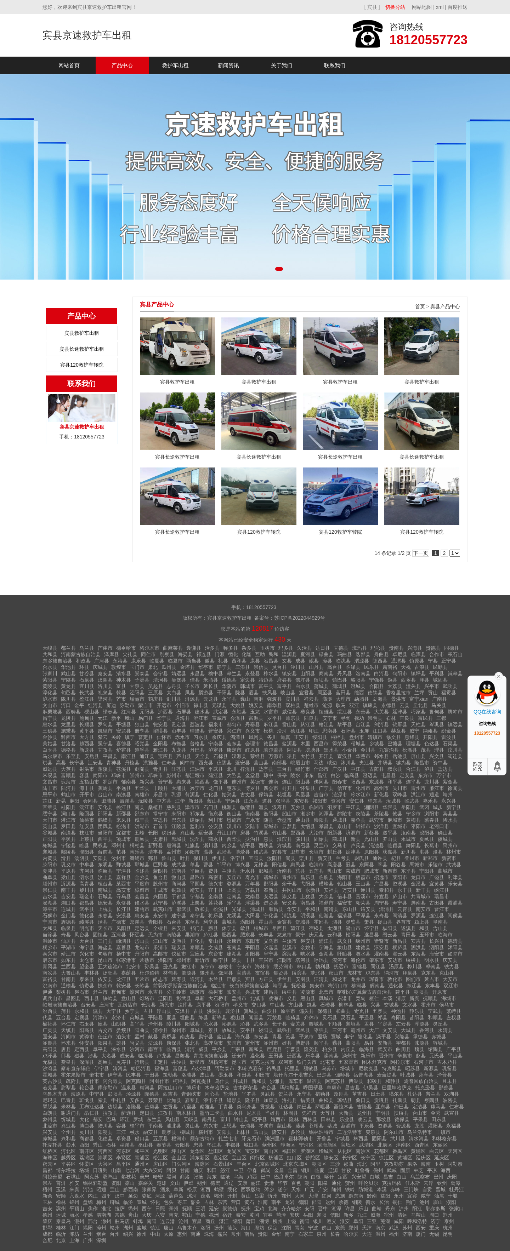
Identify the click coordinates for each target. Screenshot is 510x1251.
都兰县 (68, 648)
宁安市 (244, 966)
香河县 (426, 1030)
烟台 (101, 1234)
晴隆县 (197, 731)
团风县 (105, 826)
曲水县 (235, 1113)
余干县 (289, 883)
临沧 (225, 1177)
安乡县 (297, 807)
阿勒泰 (455, 1164)
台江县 (363, 724)
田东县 (438, 1119)
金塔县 (187, 667)
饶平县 (220, 782)
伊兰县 (284, 979)
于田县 (151, 1075)
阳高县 (86, 1030)
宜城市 (399, 826)
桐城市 (261, 928)
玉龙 (255, 712)
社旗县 (192, 845)
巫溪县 (127, 1145)
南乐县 (137, 852)
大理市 (343, 699)
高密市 (215, 877)
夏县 (171, 1017)
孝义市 (240, 1005)
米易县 (49, 775)
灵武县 (267, 1094)
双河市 (285, 1062)
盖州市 (239, 998)
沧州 (183, 1221)
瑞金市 (86, 896)
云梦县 (289, 826)
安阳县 (100, 858)
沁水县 (210, 1024)
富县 (121, 686)
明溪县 (307, 915)
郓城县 (142, 864)
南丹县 (209, 1119)
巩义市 (68, 864)
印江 (314, 731)
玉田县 (275, 1055)
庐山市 (399, 896)
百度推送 (458, 7)
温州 (380, 1234)
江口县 (380, 731)
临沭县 (142, 871)
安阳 (309, 1208)
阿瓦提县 (201, 1081)
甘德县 (341, 648)
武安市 (385, 1049)
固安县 (49, 1036)
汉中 (120, 1196)
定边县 (247, 680)
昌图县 (73, 998)
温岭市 (49, 941)
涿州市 (271, 1043)
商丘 (210, 1221)
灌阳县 (435, 1126)
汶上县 (105, 877)
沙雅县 (277, 1081)
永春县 (105, 915)
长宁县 (76, 762)
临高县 (351, 775)
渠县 (292, 756)
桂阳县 (68, 807)
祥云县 (311, 699)
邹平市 (224, 864)
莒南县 (178, 871)
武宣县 (451, 1113)
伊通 (47, 992)
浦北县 (173, 1126)
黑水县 (331, 750)
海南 (426, 1164)
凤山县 (172, 1119)
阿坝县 (294, 750)
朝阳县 (421, 992)
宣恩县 (160, 820)
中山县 (277, 1005)
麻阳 (74, 801)
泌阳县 (426, 833)
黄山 (246, 1196)
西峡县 (266, 845)
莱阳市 (399, 877)
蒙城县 (229, 922)
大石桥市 (218, 998)
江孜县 (165, 1113)
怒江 (225, 1170)
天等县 (327, 1113)
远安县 (205, 833)
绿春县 (110, 712)
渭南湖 (103, 1215)
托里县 (292, 1068)
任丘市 (105, 1036)
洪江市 (418, 794)
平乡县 (219, 1049)
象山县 (344, 947)
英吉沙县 (52, 1081)
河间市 (68, 1036)
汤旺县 (110, 973)
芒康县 (151, 1106)
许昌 (350, 1208)
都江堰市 (195, 775)
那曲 (348, 1164)
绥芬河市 (283, 966)
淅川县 (210, 845)
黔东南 (355, 1196)
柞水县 (271, 673)
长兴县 (436, 941)
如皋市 (455, 954)
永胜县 (239, 712)
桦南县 (433, 966)
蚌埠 (138, 1221)
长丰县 (266, 934)
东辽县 (414, 985)
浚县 (438, 852)
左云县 (403, 1024)
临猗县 (292, 1017)
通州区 (142, 1164)
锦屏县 (399, 724)
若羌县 (49, 1087)
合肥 (47, 1240)
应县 (103, 1024)
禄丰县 (200, 705)
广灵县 (49, 1030)
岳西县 (279, 928)
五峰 (139, 833)
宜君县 (306, 692)
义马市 (339, 845)
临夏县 (156, 661)
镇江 (155, 1227)
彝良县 (307, 712)
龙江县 (123, 979)
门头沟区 (181, 1164)
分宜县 (381, 896)
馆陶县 (435, 1049)
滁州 (106, 1221)
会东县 (234, 743)
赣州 (115, 1227)
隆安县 (279, 1132)
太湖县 (334, 928)
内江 (93, 1196)
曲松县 (326, 1100)
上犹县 (307, 896)
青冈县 (49, 966)
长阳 (153, 833)
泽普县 (444, 1075)
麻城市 (394, 820)
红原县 (252, 750)
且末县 (449, 1081)
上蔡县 (86, 839)
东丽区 (440, 1145)
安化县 (105, 807)
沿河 (282, 731)
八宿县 (188, 1106)
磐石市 (81, 992)
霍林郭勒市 (300, 1138)
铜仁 (397, 1202)
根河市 (178, 1138)
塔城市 (347, 1068)
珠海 (209, 1234)
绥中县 (289, 992)
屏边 (111, 705)
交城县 (391, 1005)
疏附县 (73, 1081)
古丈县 (247, 794)
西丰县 (91, 998)
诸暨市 (381, 941)
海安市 (436, 954)
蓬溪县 (105, 769)
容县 (84, 775)
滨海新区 (327, 1145)
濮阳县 (86, 852)
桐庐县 (399, 947)
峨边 (332, 762)
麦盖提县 (387, 1075)
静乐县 (416, 1011)
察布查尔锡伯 (76, 1068)
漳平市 (49, 909)
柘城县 (49, 845)
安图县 (302, 979)
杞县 (396, 858)
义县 (292, 998)
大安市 (450, 979)
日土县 (377, 1094)
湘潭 (336, 1208)
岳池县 (399, 756)
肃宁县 (205, 1036)
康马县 (438, 1106)
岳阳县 (408, 807)
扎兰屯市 (228, 1138)
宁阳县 (426, 871)
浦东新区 (200, 1157)
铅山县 (344, 883)
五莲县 (316, 871)
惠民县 (297, 864)
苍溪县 (123, 769)
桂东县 (375, 801)
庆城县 (100, 667)
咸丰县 (142, 820)
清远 (402, 1215)
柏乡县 (329, 1049)
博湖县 (355, 1081)
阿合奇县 (113, 1081)
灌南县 (381, 954)
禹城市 (416, 864)
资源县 (385, 1126)
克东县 (428, 973)
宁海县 (326, 947)
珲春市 (376, 979)
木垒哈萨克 (217, 1087)
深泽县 (86, 1062)
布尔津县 (201, 1068)
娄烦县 (123, 1030)
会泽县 (237, 718)
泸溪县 (178, 903)
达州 (330, 1202)
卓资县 (123, 1138)
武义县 (344, 941)
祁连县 (203, 654)
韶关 (195, 1202)
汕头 (232, 1227)
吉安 (47, 1208)
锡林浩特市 (321, 1132)
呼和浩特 (417, 1221)
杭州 (448, 1227)
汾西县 (49, 1011)
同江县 (377, 966)
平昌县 (110, 756)
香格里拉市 (398, 692)
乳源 (176, 794)
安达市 (394, 960)
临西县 (173, 1049)
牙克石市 (251, 1138)
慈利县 (173, 807)
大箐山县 (71, 973)
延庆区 (423, 1157)
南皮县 (187, 1036)
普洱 (61, 1183)
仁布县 (456, 1106)
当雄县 (272, 1113)
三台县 (284, 769)
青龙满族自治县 (210, 1055)
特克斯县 (392, 1068)
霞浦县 (455, 903)
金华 (276, 1234)
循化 (233, 654)
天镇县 (68, 1030)
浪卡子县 (213, 1100)
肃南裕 (389, 667)
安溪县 (123, 915)
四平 (106, 1196)
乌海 (239, 1177)
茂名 (205, 1196)
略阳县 (358, 680)
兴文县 (436, 756)
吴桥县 (169, 1036)
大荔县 (394, 686)
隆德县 (151, 1094)
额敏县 (310, 1068)
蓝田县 (343, 692)
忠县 (198, 1145)
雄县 (287, 1043)
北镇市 (257, 998)
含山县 (440, 928)
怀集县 (307, 788)
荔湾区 (86, 1157)
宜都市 (123, 833)
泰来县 (86, 979)
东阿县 (366, 864)
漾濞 (327, 699)
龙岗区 (234, 1151)
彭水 (71, 1145)
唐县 (66, 1049)
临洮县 (343, 661)
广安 (323, 1189)
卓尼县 (399, 654)
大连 (367, 1234)
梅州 (101, 1202)
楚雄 (161, 1183)
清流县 (289, 915)
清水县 (123, 673)
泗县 (337, 922)
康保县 (173, 1043)
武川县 (397, 1138)
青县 (277, 1036)
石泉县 (86, 680)
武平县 (86, 909)
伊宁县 (101, 1068)
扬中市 (123, 954)
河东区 (123, 1151)
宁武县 (435, 1011)
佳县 (195, 680)
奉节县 (164, 1145)
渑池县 (376, 845)
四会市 (271, 788)
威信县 (289, 712)
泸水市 (49, 699)
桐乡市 (49, 947)
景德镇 (229, 1208)
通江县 (147, 756)
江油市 (197, 769)
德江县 (297, 731)
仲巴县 (401, 1106)
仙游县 (326, 915)
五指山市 (89, 782)
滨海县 (289, 954)
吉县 (148, 1011)
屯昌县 (388, 775)
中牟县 (86, 864)
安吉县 (418, 941)
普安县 (215, 731)
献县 (153, 1036)
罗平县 (274, 718)
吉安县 (68, 896)
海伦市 (358, 960)
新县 (356, 839)
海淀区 (202, 1164)
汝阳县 (274, 858)
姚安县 (256, 705)
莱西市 (123, 883)
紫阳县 (49, 680)
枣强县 (321, 1030)
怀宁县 (371, 928)
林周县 (290, 1113)
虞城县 (445, 839)
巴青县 (68, 1100)
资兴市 (338, 801)
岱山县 (142, 941)
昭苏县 (412, 1068)
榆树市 (215, 992)
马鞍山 (418, 1215)
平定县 (385, 1024)
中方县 (164, 801)
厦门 (421, 1234)
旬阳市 (399, 673)
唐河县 (173, 845)
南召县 (302, 845)
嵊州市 (363, 941)
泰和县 (386, 890)
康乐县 (138, 661)
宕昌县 (271, 661)
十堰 (453, 1196)
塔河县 (302, 960)
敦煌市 (118, 667)
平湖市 (68, 947)
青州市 (289, 877)
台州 (115, 1234)
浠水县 (450, 820)
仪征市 (178, 954)
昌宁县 (49, 718)
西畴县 (73, 712)
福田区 (289, 1151)
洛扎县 (289, 1100)
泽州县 (155, 1024)
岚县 (312, 1005)
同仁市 (148, 654)
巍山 (245, 699)
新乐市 (368, 1055)
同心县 (212, 1094)
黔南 (372, 1196)
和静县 (392, 1081)
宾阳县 (224, 1132)
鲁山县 (169, 858)
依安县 (105, 979)
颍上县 (421, 922)
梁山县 (68, 877)
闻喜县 (256, 1017)
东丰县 (432, 985)
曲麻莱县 (173, 648)
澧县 (263, 807)
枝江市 (86, 833)
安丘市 (234, 877)
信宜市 (344, 788)
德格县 (68, 750)
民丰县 (133, 1075)
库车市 (295, 1081)
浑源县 (421, 1024)
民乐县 (371, 667)
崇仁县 (49, 890)
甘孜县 (105, 750)
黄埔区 (418, 1151)
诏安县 (368, 909)
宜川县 (86, 686)
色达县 (431, 743)
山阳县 (307, 673)
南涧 (259, 699)
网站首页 (69, 65)
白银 (316, 1177)
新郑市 (430, 858)
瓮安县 (160, 724)
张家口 (456, 1208)
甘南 (185, 1170)
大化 (84, 1119)
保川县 (200, 858)
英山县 (49, 826)
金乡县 (142, 877)
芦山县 (183, 756)
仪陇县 (224, 762)
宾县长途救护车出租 (82, 349)
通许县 (380, 858)
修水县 (142, 903)
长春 (335, 1234)
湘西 (205, 1189)
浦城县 (257, 909)
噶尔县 (396, 1094)
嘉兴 (222, 1234)
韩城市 (247, 686)
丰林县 (91, 973)
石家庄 (305, 1234)
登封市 (411, 858)
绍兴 (128, 1234)
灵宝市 (321, 845)
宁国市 (49, 922)
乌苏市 (329, 1068)
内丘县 (348, 1049)
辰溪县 (127, 801)
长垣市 (316, 852)
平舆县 (68, 839)
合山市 (419, 1113)
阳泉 (323, 1183)
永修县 (123, 903)
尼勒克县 (368, 1068)
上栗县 (197, 903)
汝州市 (118, 858)
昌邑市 (197, 877)
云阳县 (182, 1145)
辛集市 (404, 1055)
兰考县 (343, 858)
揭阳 (88, 1227)
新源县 (431, 1068)
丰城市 (160, 890)
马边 (319, 762)
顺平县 (321, 1043)
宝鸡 (259, 1208)
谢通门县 (71, 1113)
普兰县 (433, 1094)
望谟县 (160, 731)
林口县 (304, 966)
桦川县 (414, 966)
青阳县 (155, 922)
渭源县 (361, 661)
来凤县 (123, 820)
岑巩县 (436, 724)
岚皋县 (455, 673)
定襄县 (81, 1017)
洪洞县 (214, 1011)
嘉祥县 (123, 877)
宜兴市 (266, 960)
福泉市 (215, 724)
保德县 (324, 1011)
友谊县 (262, 973)
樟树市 (142, 890)
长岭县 (142, 985)
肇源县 (188, 973)
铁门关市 (307, 1062)
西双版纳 (251, 1189)
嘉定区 (220, 1157)
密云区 (49, 1164)
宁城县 (342, 1138)
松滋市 (123, 826)
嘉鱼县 (358, 820)
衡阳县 (271, 813)
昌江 (322, 775)
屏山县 (418, 756)
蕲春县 (431, 820)
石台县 (173, 922)
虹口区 (294, 1157)
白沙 (336, 775)
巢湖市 (192, 934)
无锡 (434, 1234)
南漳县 (68, 833)
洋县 (424, 680)
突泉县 (373, 1132)
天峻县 (49, 648)
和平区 (142, 1151)
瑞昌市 (441, 896)
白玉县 (49, 750)
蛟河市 (137, 992)
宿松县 (316, 928)
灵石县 (329, 1017)
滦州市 (349, 1055)
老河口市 (439, 826)
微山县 (178, 877)
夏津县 (49, 871)
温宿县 (314, 1081)
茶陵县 (381, 813)
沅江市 (86, 807)
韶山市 (289, 813)
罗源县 (418, 915)
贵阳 (263, 1234)
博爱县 (242, 852)
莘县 (382, 864)
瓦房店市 (127, 1005)
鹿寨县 (169, 1132)
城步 (438, 807)
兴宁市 (197, 788)
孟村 (139, 1036)
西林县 (309, 1119)
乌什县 (222, 1081)
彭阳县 (115, 1094)
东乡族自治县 (57, 661)
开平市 (86, 794)
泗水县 (86, 877)
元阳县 (147, 712)
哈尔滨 (351, 1234)
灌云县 (399, 954)
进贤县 (271, 903)
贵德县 (433, 648)
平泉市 (306, 1036)
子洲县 (142, 680)
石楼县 (327, 1005)
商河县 (178, 883)
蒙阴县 (160, 871)
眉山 (438, 1202)
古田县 (436, 903)
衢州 (133, 1208)
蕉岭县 (105, 788)
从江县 (307, 724)
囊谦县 (193, 648)
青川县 (160, 769)
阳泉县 (105, 1043)
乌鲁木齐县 (54, 1094)
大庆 (147, 1215)
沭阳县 (455, 947)
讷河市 (391, 973)
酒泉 (165, 1189)
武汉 (394, 1227)
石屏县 (183, 712)
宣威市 (219, 718)
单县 (195, 864)
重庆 (434, 1227)
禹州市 (450, 845)
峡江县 (441, 890)
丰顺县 (160, 788)
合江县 (413, 769)
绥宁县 (49, 813)
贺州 (350, 1183)
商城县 (339, 839)
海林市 (262, 966)
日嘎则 (100, 1170)
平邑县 (197, 871)
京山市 (344, 826)
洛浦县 (188, 1075)
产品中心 (122, 65)
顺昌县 (275, 909)
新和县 (256, 1049)
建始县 (197, 820)
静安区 (331, 1157)
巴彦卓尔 (284, 1177)
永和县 (81, 1011)
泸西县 (165, 712)
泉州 (322, 1234)
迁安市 (239, 1055)
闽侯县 (455, 915)
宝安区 (252, 1151)
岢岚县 (361, 1011)
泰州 (449, 1221)
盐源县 (289, 743)
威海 (375, 1215)
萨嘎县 (322, 1106)
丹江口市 (227, 833)
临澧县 (247, 807)
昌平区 (123, 1164)
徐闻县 (455, 788)
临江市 (218, 985)
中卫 (239, 1170)
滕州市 (49, 883)
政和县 (202, 909)
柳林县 (346, 1005)
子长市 (192, 686)
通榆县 (68, 985)
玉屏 (364, 731)
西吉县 (170, 1094)
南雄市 (142, 794)
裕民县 (273, 1068)
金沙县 (49, 737)
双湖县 (451, 1094)
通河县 (197, 979)
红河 (327, 1196)
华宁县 (164, 718)
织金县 (448, 731)
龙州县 (364, 1113)
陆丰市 (49, 788)
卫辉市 (297, 852)
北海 (273, 1208)
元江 (103, 718)
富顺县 (68, 775)
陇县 (240, 692)
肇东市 (376, 960)
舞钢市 (137, 858)
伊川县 (219, 858)
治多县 (212, 648)
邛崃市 (118, 775)
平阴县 (197, 883)
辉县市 (279, 852)
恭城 (332, 1126)
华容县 (389, 807)
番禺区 (399, 1151)
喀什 (329, 1177)
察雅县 (207, 1106)
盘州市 (356, 737)
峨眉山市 (300, 762)
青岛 (300, 1227)
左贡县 (170, 1106)
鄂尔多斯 (436, 1208)
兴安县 (49, 1132)
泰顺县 (197, 947)
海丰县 (86, 788)
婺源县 (234, 883)
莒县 (300, 871)
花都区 (381, 1151)
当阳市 (105, 833)
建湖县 (234, 954)
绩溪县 (86, 922)
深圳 (101, 1240)
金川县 (368, 750)
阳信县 (279, 864)
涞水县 (118, 1049)
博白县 (86, 1126)
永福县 (453, 1126)
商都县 (86, 1138)
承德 (343, 1202)
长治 (384, 1202)
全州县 (68, 1132)
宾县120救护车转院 (81, 365)
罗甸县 (105, 724)
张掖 (198, 1177)
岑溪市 (266, 1126)
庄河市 (106, 1005)
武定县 (220, 712)
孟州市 (173, 852)
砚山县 (91, 712)
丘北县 (420, 705)
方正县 (266, 979)
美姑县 (49, 743)
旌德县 (68, 922)
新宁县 (453, 807)
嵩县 (290, 858)
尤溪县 (234, 915)
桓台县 (105, 883)
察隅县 (431, 1100)
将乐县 (215, 915)
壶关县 (297, 1024)
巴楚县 (324, 1075)
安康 (242, 1183)
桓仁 (374, 998)
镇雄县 (326, 712)
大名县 (108, 1055)
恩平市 (49, 794)
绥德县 (229, 680)
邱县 (66, 1055)
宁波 (313, 1227)
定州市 (252, 1043)
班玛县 (359, 648)
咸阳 (399, 1221)
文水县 (409, 1005)
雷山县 (289, 724)
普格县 (197, 743)
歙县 (245, 928)
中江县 (358, 769)
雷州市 (418, 788)
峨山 (130, 718)
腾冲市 (455, 712)
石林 (391, 718)
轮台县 (86, 1087)
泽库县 (111, 654)
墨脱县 (49, 1106)
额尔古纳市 (202, 1138)
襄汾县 (232, 1011)
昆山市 (105, 960)
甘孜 (346, 1170)
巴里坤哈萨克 (397, 1087)
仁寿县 (169, 762)
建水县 (202, 712)
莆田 (251, 1221)
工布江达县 (91, 1106)
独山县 (142, 724)
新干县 (423, 890)
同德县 (451, 648)
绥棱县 (413, 960)
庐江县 (210, 934)
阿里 (375, 1164)
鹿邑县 (142, 839)
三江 (121, 1132)
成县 (300, 661)
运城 (61, 1215)
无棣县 (261, 864)
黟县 (213, 928)
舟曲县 (381, 654)
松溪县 (220, 909)
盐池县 (230, 1094)
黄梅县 (413, 820)
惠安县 (142, 915)
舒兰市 (100, 992)
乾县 (121, 692)
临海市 (445, 934)
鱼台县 (160, 877)
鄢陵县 (68, 852)
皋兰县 (234, 673)
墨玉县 (225, 1075)
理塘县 (413, 743)
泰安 (241, 1215)
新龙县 (86, 750)
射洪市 (86, 769)
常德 (120, 1215)
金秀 (436, 1113)
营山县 (261, 762)
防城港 (365, 1189)
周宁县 (381, 903)
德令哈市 (126, 648)
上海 (74, 1240)
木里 (305, 743)
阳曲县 (142, 1030)
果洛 (412, 1164)
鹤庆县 (155, 699)
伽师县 (342, 1075)
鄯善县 (445, 1087)
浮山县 (164, 1011)
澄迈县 (370, 775)
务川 (272, 737)
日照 (160, 1208)
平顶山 (76, 1208)
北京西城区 (267, 1164)
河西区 (105, 1151)
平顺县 (334, 1024)
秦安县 (105, 673)
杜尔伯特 (149, 973)
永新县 (312, 890)
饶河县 (225, 973)
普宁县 (165, 782)
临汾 (128, 1202)
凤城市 (326, 998)
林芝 (419, 1170)
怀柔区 (86, 1164)
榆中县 (215, 673)
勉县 (392, 680)
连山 (287, 782)
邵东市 (142, 813)
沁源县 (229, 1024)
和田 (212, 1170)
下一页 (420, 553)
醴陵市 (344, 813)
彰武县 (183, 998)
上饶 (291, 1221)
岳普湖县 (363, 1075)
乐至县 (73, 756)
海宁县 (86, 947)
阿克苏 (91, 1177)
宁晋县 (292, 1049)
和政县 (83, 661)
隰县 (98, 1011)
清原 (401, 998)
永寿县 (381, 915)
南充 (173, 1215)
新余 (47, 1196)
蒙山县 (284, 1126)
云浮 (429, 1183)
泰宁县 (197, 915)
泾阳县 (137, 692)
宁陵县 (68, 845)
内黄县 (49, 858)
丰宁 (349, 1036)
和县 (424, 928)
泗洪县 (418, 947)
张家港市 (126, 960)
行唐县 (142, 1062)
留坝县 (321, 680)
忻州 (273, 1196)
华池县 (68, 667)
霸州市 (358, 1030)
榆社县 (49, 1024)
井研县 (385, 762)
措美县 (307, 1100)
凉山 (130, 1183)
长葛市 (431, 845)
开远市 (164, 705)
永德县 (388, 705)
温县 (208, 852)
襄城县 (49, 852)
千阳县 (224, 692)
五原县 (160, 1138)
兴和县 (68, 1138)
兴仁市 (234, 731)
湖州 (128, 1227)
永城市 (408, 839)
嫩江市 (188, 966)
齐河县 (86, 871)
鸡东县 (373, 973)
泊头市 (123, 1036)
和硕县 (374, 1081)
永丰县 (404, 890)
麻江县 (271, 724)
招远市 (381, 877)
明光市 (86, 928)
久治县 (304, 648)
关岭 (116, 737)
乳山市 (334, 871)
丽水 (74, 1215)
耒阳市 (178, 813)
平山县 (455, 1055)
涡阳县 (247, 922)
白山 (402, 1177)
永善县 (363, 712)
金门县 (68, 915)
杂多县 (249, 648)
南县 (139, 807)
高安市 (123, 890)
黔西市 (68, 737)
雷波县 (448, 737)
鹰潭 (455, 1183)
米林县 (68, 1106)
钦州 (442, 1183)
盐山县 (224, 1036)
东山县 (349, 909)
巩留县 (449, 1068)
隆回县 (86, 813)
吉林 (209, 1202)
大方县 (86, 737)
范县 (121, 852)
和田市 (262, 1075)
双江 (354, 705)
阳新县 (334, 833)
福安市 (344, 903)
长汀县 (123, 909)
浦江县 (326, 941)
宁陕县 (68, 680)
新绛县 (219, 1017)
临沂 (61, 1234)
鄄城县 (123, 864)
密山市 (336, 973)
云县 (404, 705)
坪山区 (178, 1151)
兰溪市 (289, 941)
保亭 (282, 775)
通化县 (395, 985)
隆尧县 (311, 1049)
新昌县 (399, 941)
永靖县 (120, 661)
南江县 (128, 756)
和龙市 (339, 979)
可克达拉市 (262, 1062)
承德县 (420, 1036)
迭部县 (363, 654)
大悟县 (307, 826)
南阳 (152, 1221)
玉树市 (267, 648)
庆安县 (450, 960)
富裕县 (49, 979)
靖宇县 (280, 985)
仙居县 (68, 941)
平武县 (215, 769)
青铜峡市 (191, 1094)
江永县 (251, 801)
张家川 (49, 673)
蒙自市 (145, 705)
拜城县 (240, 1081)
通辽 (229, 1183)
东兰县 (154, 1119)
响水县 (307, 954)
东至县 (192, 922)
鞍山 (187, 1215)
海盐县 (105, 947)
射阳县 (252, 954)
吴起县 (155, 686)
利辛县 (210, 922)
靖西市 (278, 1119)
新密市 (448, 858)
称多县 (230, 648)
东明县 (105, 864)
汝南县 (408, 833)
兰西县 (68, 966)
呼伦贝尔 (368, 1183)
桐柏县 (137, 845)
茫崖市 (105, 648)
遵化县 (257, 1055)
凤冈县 (256, 737)
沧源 (327, 705)
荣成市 (353, 871)
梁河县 (105, 699)
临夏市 (175, 661)
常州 (236, 1234)
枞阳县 (389, 928)
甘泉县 (137, 686)
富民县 (425, 718)
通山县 (302, 820)
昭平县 (259, 1119)
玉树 (439, 1164)
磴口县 (142, 1138)
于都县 (178, 896)
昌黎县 (182, 1055)
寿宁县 (399, 903)
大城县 (408, 1030)
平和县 (312, 909)
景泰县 (142, 673)
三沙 (335, 1164)
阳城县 (192, 1024)
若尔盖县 (273, 750)
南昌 (249, 1234)
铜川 (306, 1170)
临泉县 (68, 928)
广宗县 (237, 1049)
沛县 (237, 960)
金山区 (178, 1157)
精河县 (147, 1087)
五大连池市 (110, 966)
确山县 (445, 833)
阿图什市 (159, 1081)
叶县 (185, 858)
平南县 (155, 1126)
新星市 (197, 1062)
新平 (116, 718)
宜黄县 (436, 883)
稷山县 (237, 1017)
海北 (362, 1164)
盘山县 (128, 998)
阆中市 (187, 762)
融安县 (150, 1132)
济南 (407, 1234)
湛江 (224, 1221)
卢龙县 (164, 1055)
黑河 (171, 1177)
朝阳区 (319, 1164)
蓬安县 (242, 762)
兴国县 (160, 896)
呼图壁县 (313, 1087)
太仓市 (86, 960)
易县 (369, 1043)
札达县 (414, 1094)
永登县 (252, 673)
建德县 (363, 947)
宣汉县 (344, 756)
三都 (441, 718)
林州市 (453, 852)
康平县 (203, 1005)
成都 (47, 1234)
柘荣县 (363, 903)
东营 (222, 1202)
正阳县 (49, 839)
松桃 (268, 731)
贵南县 (396, 648)
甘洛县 (68, 743)
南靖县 (331, 909)
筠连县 (455, 756)
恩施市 (234, 820)
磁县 (79, 1055)
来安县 (178, 928)
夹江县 (366, 762)
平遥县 (366, 1017)
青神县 (113, 762)
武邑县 (302, 1030)
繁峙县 (453, 1011)
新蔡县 (371, 833)
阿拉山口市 (170, 1087)
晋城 (441, 1189)
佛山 (327, 1227)
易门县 (145, 718)
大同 (300, 1196)
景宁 (300, 934)
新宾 (414, 998)
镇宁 (130, 737)
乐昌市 (160, 794)
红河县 (95, 705)
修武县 (261, 852)
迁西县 (294, 1055)
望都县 (403, 1043)
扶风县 (269, 692)
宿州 (389, 1215)
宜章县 (49, 807)
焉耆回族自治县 (421, 1081)
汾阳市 (222, 1005)
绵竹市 (302, 769)
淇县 (424, 852)
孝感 (88, 1215)
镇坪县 (418, 673)
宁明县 (382, 1113)
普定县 (145, 737)
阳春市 (339, 782)
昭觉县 (142, 743)
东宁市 (207, 966)
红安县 (86, 826)
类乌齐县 (246, 1106)
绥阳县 (319, 737)
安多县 (137, 1100)
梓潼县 (247, 769)
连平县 (413, 782)
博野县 (302, 1043)
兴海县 (414, 648)
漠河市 (339, 960)
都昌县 (86, 903)
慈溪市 (289, 947)
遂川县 (368, 890)
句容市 (105, 954)
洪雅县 (150, 762)
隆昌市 (421, 762)
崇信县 (261, 667)
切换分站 (395, 7)
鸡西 (252, 1177)
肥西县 (229, 934)
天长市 (105, 928)
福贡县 (448, 692)
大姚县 (237, 705)
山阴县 (118, 1024)
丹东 (390, 1208)
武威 (392, 1170)
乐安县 (455, 883)
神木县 (123, 680)
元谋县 (219, 705)
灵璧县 (353, 922)
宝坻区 (348, 1145)
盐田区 (215, 1151)
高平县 (137, 1024)
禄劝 (359, 718)
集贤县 (280, 973)
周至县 (324, 692)
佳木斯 (412, 1183)
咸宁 (426, 1196)
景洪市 (398, 699)
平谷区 (68, 1164)
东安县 (301, 801)
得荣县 (339, 743)
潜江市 (68, 820)
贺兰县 (285, 1094)
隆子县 (252, 1100)
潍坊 (74, 1234)
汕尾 (439, 1196)
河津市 (100, 1017)
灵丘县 (440, 1024)
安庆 (295, 1215)
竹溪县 (261, 833)
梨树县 (63, 992)
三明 (200, 1208)
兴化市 (86, 954)
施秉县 (68, 731)
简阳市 (100, 775)
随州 (336, 1189)
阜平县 (100, 1049)
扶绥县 (401, 1113)
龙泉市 (284, 934)
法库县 (185, 1005)
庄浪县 (242, 667)
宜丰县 (215, 890)
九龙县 (178, 750)
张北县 (192, 1043)
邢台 (93, 1221)
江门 (74, 1227)
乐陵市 (435, 864)
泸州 (404, 1208)
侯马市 (446, 1005)
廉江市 (436, 788)
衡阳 (305, 1221)
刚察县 (166, 654)
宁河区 (306, 1145)
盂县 (369, 1024)
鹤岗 (266, 1170)
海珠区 (49, 1157)
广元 (309, 1189)
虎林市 (354, 973)
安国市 (234, 1043)
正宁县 (448, 661)
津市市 (192, 807)
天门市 (49, 820)
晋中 (323, 1208)
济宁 (436, 1221)
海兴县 (242, 1036)
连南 (273, 782)
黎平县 (344, 724)
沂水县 (247, 871)
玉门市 (137, 667)
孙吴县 (151, 966)
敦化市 (394, 979)
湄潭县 (237, 737)
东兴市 (210, 1126)
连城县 (68, 909)
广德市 (118, 922)
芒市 (121, 699)
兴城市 (252, 992)
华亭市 (205, 667)
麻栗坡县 (52, 712)
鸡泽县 (49, 1055)
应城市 (271, 826)
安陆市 (252, 826)
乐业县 (346, 1119)
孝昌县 (326, 826)
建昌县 (271, 992)
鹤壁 (219, 1189)
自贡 (427, 1189)
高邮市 (160, 954)
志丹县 (173, 686)
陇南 (302, 1177)
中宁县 (96, 1094)
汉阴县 (105, 680)
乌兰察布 (420, 1177)
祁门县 (197, 928)
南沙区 (363, 1151)
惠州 (182, 1234)
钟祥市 (363, 826)
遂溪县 (408, 928)
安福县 (331, 890)
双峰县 (399, 794)
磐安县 (307, 941)
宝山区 (239, 1157)
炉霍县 (123, 750)
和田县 (244, 1075)
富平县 (266, 686)
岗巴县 (304, 1106)
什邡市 (321, 769)
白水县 (302, 686)
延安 (214, 1208)
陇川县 (68, 699)
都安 (98, 1119)
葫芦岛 (176, 1196)
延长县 (210, 686)
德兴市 (215, 883)
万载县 (252, 890)
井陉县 (178, 1062)
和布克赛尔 (250, 1068)
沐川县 (348, 762)
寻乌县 (123, 896)
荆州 (448, 1215)
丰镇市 (443, 1132)
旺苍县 (178, 769)
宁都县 (197, 896)
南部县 (279, 762)
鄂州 (286, 1196)
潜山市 (353, 928)
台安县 (88, 1005)
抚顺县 (430, 998)
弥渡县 (274, 699)
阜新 (200, 998)
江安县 (95, 762)
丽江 (256, 1183)
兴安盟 (358, 1177)
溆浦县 (108, 801)
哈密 (158, 1177)
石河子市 (424, 1062)
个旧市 (182, 705)
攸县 (397, 813)
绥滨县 (299, 973)
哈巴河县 (141, 1068)
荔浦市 (348, 1126)
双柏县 (292, 705)
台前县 (105, 852)
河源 (160, 1196)
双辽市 (450, 985)
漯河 (192, 1196)
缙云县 (389, 934)
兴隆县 (402, 1036)
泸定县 (215, 750)
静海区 (287, 1145)
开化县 (197, 941)
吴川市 (399, 788)
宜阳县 (256, 858)
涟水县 (363, 954)
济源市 (353, 833)
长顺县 (86, 724)
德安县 (105, 903)
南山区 (271, 1151)
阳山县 (302, 782)
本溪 (387, 998)
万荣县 (274, 1017)
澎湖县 (49, 903)
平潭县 (363, 915)
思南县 (329, 731)
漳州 (101, 1227)
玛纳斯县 (290, 1087)
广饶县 (436, 877)
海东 (212, 1177)
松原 (192, 1189)
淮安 (345, 1221)
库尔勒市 (108, 1087)
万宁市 (443, 775)
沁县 (245, 1024)
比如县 (173, 1100)
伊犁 (188, 1183)
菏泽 (281, 1215)
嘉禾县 (430, 801)
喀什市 (91, 1081)
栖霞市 (363, 877)
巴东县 (178, 820)
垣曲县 (187, 1017)
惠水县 (49, 724)
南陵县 (173, 934)
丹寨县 (252, 724)
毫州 (173, 1208)
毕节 (283, 1183)
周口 (434, 1215)
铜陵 (357, 1202)
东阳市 (252, 941)
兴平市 (431, 686)
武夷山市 (163, 909)
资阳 (116, 1183)
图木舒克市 (374, 1062)
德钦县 (375, 692)
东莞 (340, 1227)
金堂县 (252, 775)
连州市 (239, 782)
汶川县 (455, 750)
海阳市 (344, 877)
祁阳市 (319, 801)
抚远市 (341, 966)
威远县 (49, 769)
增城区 (326, 1151)
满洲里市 (275, 1138)
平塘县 (123, 724)
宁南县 (215, 743)
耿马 (341, 705)
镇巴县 (339, 680)
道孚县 (142, 750)
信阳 (335, 1215)
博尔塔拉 (66, 1170)
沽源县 (155, 1043)
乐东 (309, 775)
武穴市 (376, 820)
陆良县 (311, 718)
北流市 (49, 1126)
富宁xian (419, 699)
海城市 (448, 998)
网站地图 (422, 7)
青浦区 (142, 1157)
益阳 (385, 1196)
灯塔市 (147, 998)
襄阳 (322, 1215)
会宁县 (160, 673)
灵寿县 (123, 1062)
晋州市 (386, 1055)
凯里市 (105, 731)
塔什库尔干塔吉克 (293, 1075)
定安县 (407, 775)
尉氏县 (361, 858)
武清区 (366, 1145)
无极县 (49, 1062)
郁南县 (128, 782)
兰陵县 (229, 871)
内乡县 (229, 845)
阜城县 (197, 1030)
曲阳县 (353, 1043)
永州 (399, 1196)
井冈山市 (292, 890)
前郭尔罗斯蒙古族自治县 (180, 985)
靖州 (448, 794)
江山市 (160, 941)
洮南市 (49, 985)
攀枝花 (128, 1177)
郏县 (153, 858)
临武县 (411, 801)
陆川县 (105, 1126)
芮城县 (137, 1017)
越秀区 (68, 1157)
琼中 (268, 775)
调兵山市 (52, 998)
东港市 (344, 998)
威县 (203, 1049)
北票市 (326, 992)
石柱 (111, 1145)
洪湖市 (142, 826)
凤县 (190, 692)
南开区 (86, 1151)
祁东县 (197, 813)
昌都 (47, 1170)
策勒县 (170, 1075)
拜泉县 (409, 973)
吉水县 (49, 896)
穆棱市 (225, 966)
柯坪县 (180, 1081)
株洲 (214, 1215)
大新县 (346, 1113)
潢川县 (302, 839)
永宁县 (304, 1094)
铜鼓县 (178, 890)
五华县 (142, 788)
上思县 (229, 1126)
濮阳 (451, 1202)
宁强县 (376, 680)
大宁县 (113, 1011)
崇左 (47, 1183)
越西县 (86, 743)
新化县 (381, 794)
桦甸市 (118, 992)
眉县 (254, 692)
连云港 (167, 1221)
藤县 (300, 1126)
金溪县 (418, 883)
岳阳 (308, 1215)
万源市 (275, 756)
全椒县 (160, 928)
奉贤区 (123, 1157)
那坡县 (383, 1119)
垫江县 (214, 1145)
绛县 (203, 1017)
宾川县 (292, 699)
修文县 (393, 737)
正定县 (160, 1062)
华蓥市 (363, 756)
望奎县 (86, 966)
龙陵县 (68, 718)
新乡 (348, 1215)
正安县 (301, 737)
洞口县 (68, 813)
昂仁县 (91, 1113)
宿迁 (227, 1215)
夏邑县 (426, 839)
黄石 (249, 1202)
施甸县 (86, 718)
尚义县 (137, 1043)
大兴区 (105, 1164)
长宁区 (349, 1157)
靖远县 (178, 673)
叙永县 (394, 769)
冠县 (351, 864)
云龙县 (210, 699)
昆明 (448, 1234)
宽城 (336, 1036)
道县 (267, 801)
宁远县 (232, 801)
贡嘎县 (381, 1100)
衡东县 (215, 813)
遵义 (331, 1221)
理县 (439, 750)
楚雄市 (311, 705)
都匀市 (234, 724)
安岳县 (91, 756)
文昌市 (49, 782)
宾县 (250, 979)
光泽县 (239, 909)
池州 (424, 1202)
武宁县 (160, 903)
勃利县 (322, 966)
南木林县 (186, 1113)
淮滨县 (284, 839)
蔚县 (121, 1043)
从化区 (344, 1151)
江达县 (285, 1106)
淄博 (264, 1221)
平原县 (68, 871)
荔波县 (197, 724)
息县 (268, 839)
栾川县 (306, 858)
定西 (343, 1177)
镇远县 (455, 724)
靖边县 (266, 680)
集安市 (317, 985)
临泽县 (353, 667)
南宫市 (155, 1049)
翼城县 (251, 1011)
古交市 (105, 1030)
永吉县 (155, 992)
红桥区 (49, 1151)
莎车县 (426, 1075)
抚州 (246, 1208)
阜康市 (334, 1087)
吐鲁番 (362, 1170)
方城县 (284, 845)
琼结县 (344, 1100)
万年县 (252, 883)
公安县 (215, 826)
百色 (296, 1183)
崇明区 (105, 1157)
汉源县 (239, 756)
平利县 (436, 673)
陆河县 (68, 788)
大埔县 (178, 788)
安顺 (61, 1196)
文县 (287, 661)
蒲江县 (215, 775)
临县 (362, 1005)
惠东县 (234, 788)
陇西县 (380, 661)
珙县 (47, 762)
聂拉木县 (343, 1106)
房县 (245, 833)
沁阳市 (192, 852)
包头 (169, 1202)
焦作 (93, 1208)
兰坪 (419, 692)
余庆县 (219, 737)
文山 (175, 1183)
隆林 (294, 1119)
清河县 (120, 1068)
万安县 (349, 890)
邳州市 (183, 960)
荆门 (411, 1202)
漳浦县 (386, 909)
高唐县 (334, 864)
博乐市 (193, 1087)
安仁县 (356, 801)
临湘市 (316, 807)
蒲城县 (321, 686)
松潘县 (409, 750)
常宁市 (160, 813)
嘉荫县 (128, 973)
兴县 (375, 1005)
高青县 (86, 883)
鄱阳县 (271, 883)
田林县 (328, 1119)
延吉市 (431, 979)
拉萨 (120, 1208)
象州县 (49, 1119)
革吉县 (359, 1094)
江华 (180, 801)
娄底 (147, 1196)
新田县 (195, 801)
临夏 (319, 1170)
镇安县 (289, 673)
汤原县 (396, 966)
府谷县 (284, 680)
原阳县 (371, 852)
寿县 (66, 934)
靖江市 (68, 954)
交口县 (258, 1005)
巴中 (266, 1177)
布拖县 (178, 743)
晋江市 (441, 909)
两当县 (193, 661)
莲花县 (215, 903)
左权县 (453, 1017)
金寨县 (284, 922)
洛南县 (363, 673)
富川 (225, 1119)
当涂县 (49, 934)
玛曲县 (344, 654)
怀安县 (86, 1043)
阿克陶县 (136, 1081)
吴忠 (144, 1177)
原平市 (287, 1011)
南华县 (274, 705)
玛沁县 (377, 648)
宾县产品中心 (445, 306)
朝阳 (309, 1183)
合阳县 (376, 686)
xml (440, 7)
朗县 (416, 1100)
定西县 (81, 1049)
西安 (421, 1227)
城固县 (440, 680)
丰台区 (244, 1164)
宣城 (142, 1202)
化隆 (246, 654)
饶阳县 (266, 1030)
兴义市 (252, 731)
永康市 (234, 941)
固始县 (321, 839)
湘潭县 (326, 813)
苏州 (407, 1227)
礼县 (223, 661)
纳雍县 (430, 731)
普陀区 (312, 1157)
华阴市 (229, 686)
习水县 (200, 737)
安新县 (385, 1043)
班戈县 (86, 1100)
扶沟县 (252, 839)
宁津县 (123, 871)
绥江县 (344, 712)
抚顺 (187, 1208)
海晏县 (185, 654)
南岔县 (49, 973)
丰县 (250, 960)
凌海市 (275, 998)
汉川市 (234, 826)
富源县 (256, 718)
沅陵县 (145, 801)
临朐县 (326, 877)
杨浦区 (275, 1157)
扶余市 (105, 985)
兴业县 (68, 1126)
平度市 (142, 883)
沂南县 (284, 871)
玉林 (47, 1202)
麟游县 (205, 692)
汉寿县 (279, 807)
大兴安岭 (153, 1170)
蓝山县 (214, 801)
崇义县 (289, 896)
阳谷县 (398, 864)
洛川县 (105, 686)
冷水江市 (360, 794)
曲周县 (403, 1049)
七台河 (132, 1170)
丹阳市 (142, 954)
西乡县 (408, 680)
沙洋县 (381, 826)
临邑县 (105, 871)
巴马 (111, 1119)
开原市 (439, 992)
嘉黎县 (192, 1100)
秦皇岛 (63, 1221)
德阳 (303, 1202)
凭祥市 (309, 1113)
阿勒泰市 (224, 1068)
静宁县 (224, 667)
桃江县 (123, 807)
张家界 (149, 1189)
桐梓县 (338, 737)
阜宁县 (271, 954)
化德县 (105, 1138)
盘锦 (88, 1202)
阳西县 (358, 782)
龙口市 (418, 877)
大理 (313, 1196)
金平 (79, 705)
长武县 (86, 692)
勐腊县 (361, 699)
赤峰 (395, 1189)
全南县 (215, 896)
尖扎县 (130, 654)
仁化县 (210, 794)
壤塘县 (312, 750)
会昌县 (142, 896)
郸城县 (178, 839)
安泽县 (182, 1011)
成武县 (178, 864)
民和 (273, 654)
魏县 (419, 1049)
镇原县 (416, 661)
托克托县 (52, 1145)
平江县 (353, 807)
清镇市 (375, 737)
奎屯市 (96, 1075)
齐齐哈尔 (291, 1208)
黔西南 (130, 1189)
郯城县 (266, 871)
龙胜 (419, 1126)
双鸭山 (110, 1177)
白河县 (381, 673)
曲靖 (377, 1208)
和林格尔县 (444, 1138)
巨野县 (160, 864)
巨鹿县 (274, 1049)
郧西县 (297, 833)
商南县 (326, 673)
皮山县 (207, 1075)
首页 (420, 306)
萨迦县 (128, 1113)
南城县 (105, 890)
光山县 (371, 839)
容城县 (440, 1043)
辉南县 (377, 985)
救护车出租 (175, 65)
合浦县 (247, 1126)
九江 (362, 1215)
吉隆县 (364, 1106)
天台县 (86, 941)
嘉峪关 (145, 1183)
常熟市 (147, 960)
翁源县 (192, 794)
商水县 (215, 839)
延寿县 (178, 979)
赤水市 (182, 737)
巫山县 (145, 1145)
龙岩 (290, 1202)
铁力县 (451, 966)
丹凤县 (344, 673)
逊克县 (170, 966)
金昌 (279, 1170)
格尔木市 (149, 648)
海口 (246, 1227)
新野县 (155, 845)
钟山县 (241, 1119)
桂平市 (137, 1126)
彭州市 (173, 775)
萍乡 (269, 1189)
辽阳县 (165, 998)
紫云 (103, 737)
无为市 (155, 934)
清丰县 (155, 852)
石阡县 (348, 731)
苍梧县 (316, 1126)
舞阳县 (413, 845)
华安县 (294, 909)
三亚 (372, 1221)
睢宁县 (220, 960)
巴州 (438, 1177)
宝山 (115, 1189)
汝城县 (393, 801)
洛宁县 (237, 858)
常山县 (215, 941)
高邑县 (105, 1062)
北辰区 (385, 1145)
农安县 (234, 992)
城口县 (251, 1145)
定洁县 (419, 1106)
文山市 (49, 705)
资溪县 (399, 883)
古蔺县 (376, 769)
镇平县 (247, 845)
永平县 (229, 699)
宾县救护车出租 (81, 333)
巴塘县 (394, 743)
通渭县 (398, 661)
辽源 (333, 1170)
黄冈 (254, 1215)
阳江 (417, 1208)
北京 (61, 1240)
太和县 (49, 928)
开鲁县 (324, 1138)
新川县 (408, 852)
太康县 (160, 839)
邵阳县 (105, 813)
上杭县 (105, 909)
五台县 (63, 1017)
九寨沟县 (389, 750)
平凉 (432, 1170)
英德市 (257, 782)
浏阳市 (431, 813)
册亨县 (142, 731)
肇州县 (207, 973)
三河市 (339, 1030)
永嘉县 (271, 947)
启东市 (49, 960)
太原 (169, 1234)
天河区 (455, 1151)
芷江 (47, 801)
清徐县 (160, 1030)
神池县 (398, 1011)
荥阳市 (49, 864)
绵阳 (237, 1221)
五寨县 (380, 1011)
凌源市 (307, 992)
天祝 (406, 667)
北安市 (133, 966)
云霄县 (404, 909)
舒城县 (302, 922)
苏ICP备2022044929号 (299, 618)
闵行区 (257, 1157)
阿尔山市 (394, 1132)
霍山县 (266, 922)
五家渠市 (348, 1062)
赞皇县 (68, 1062)
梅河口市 (338, 985)
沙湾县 (49, 1068)
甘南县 (68, 979)
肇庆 (47, 1221)
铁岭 (350, 1189)
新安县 (324, 858)
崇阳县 (321, 820)
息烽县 (411, 737)
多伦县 (297, 1132)
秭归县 (169, 833)
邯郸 (47, 1227)
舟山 (133, 1215)
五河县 (118, 934)
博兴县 (242, 864)
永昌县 (197, 673)
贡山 (433, 692)
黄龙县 (68, 686)
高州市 (381, 788)
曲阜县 (49, 877)
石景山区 (223, 1164)
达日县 (322, 648)
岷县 (314, 661)
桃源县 (229, 807)
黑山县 (307, 998)
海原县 (78, 1094)
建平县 (402, 992)
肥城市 (371, 871)
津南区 (403, 1145)
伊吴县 (370, 1087)
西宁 (147, 1208)
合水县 (49, 667)
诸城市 (271, 877)
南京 (380, 1227)
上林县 (242, 1132)
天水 (296, 1189)
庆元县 (316, 934)
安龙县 (123, 731)
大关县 (381, 712)
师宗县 (292, 718)
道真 (285, 737)
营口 (236, 1202)
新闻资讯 (228, 65)
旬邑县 (68, 692)
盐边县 (445, 769)
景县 (213, 1030)
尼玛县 (49, 1100)
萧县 (369, 922)
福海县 (161, 1068)
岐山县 (287, 692)
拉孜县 (110, 1113)
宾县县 (450, 813)
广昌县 (381, 883)
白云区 (436, 1151)
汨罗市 (334, 807)
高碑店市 (213, 1043)
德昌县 (271, 743)
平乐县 (366, 1126)
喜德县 (123, 743)
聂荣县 (155, 1100)
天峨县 (190, 1119)
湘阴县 (371, 807)
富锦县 (359, 966)
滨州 (61, 1208)
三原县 (155, 692)
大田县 (252, 915)
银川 (318, 1221)
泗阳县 (436, 947)
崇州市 (137, 775)
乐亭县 (312, 1055)
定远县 (142, 928)
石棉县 (220, 756)
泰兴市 (49, 954)
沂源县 (68, 883)
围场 (322, 1036)
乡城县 (376, 743)
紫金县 (450, 782)
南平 (276, 1202)
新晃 (61, 801)
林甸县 (170, 973)
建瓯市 (142, 909)
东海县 (418, 954)
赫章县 (398, 731)
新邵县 (123, 813)
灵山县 (192, 1126)
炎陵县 (363, 813)
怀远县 (137, 934)
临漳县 (145, 1055)
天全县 (202, 756)
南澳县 (123, 794)
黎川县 (86, 890)
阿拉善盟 (52, 1177)
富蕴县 (180, 1068)
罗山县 (389, 839)
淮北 (106, 1208)
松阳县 (353, 934)
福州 (394, 1234)
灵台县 (279, 667)
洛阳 (205, 1227)
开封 (232, 1196)
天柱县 (418, 724)
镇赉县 (86, 985)
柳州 (278, 1221)
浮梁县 (252, 903)
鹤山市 (68, 794)
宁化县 (271, 915)
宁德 (200, 1215)
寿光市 (252, 877)
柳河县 (358, 985)
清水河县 (419, 1138)
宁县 (433, 661)
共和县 (49, 654)
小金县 (349, 750)
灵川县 (86, 1132)
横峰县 (326, 883)
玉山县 (363, 883)
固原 (405, 1170)
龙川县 (431, 782)
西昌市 (321, 743)
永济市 (118, 1017)
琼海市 (68, 782)
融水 (135, 1132)
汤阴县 (81, 858)
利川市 (215, 820)
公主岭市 (176, 992)
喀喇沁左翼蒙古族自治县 (364, 992)
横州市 (205, 1132)
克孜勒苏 (394, 1164)
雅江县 (160, 750)
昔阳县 (416, 1017)
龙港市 (142, 947)
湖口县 (68, 903)
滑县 (66, 858)
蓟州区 (269, 1145)
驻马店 (122, 1221)
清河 (190, 1049)
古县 (198, 1011)
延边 (133, 1196)
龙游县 (178, 941)
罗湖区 (307, 1151)
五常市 (142, 979)
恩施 (340, 1196)
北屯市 (327, 1062)
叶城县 (407, 1075)
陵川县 (173, 1024)
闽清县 (399, 915)
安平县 (247, 1030)
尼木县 (253, 1113)
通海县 (182, 718)
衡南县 (252, 813)
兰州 (88, 1234)
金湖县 (326, 954)
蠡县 (337, 1043)
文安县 (389, 1030)
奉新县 (271, 890)
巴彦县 (234, 979)
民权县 (100, 845)
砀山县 (385, 922)
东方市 (425, 775)
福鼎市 (326, 903)
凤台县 (81, 934)
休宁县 (229, 928)
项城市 (123, 839)
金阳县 (160, 743)
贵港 (269, 1183)
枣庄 (182, 1202)
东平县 (408, 871)
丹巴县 (197, 750)
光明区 (160, 1151)
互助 (260, 654)
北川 (232, 769)
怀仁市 (68, 1024)
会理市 (252, 743)
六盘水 (76, 1196)
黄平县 (86, 731)
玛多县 (285, 648)
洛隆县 (133, 1106)
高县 (61, 762)
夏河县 (307, 654)
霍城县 (49, 1075)
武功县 (450, 686)
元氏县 (436, 1055)
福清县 (344, 915)
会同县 (90, 801)
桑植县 (155, 807)
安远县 (271, 896)
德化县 (86, 915)
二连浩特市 (349, 1132)
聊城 (115, 1202)
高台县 (334, 667)
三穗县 (49, 731)
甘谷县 (86, 673)
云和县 (334, 934)
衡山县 (234, 813)
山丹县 (316, 667)
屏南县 (418, 903)
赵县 (421, 1055)
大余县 (326, 896)
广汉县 (339, 769)
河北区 (68, 1151)
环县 (84, 667)
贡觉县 (267, 1106)
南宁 (290, 1234)
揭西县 (202, 782)
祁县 (382, 1017)
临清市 (316, 864)
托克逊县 (425, 1087)
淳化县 (49, 692)
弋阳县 (307, 883)
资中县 (440, 762)
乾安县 (123, 985)
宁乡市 (413, 813)
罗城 (138, 1119)
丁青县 (225, 1106)
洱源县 (192, 699)
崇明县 (375, 718)
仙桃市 (86, 820)
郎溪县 (137, 922)
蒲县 (66, 1011)
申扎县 (118, 1100)
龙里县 (68, 724)
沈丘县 (197, 839)
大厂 (374, 1030)
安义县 (289, 903)
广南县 (439, 699)
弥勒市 (127, 705)
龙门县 (215, 788)
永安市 (160, 915)
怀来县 (68, 1043)
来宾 (74, 1189)
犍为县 (403, 762)
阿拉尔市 (400, 1062)
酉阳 (84, 1145)
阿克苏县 (335, 1081)
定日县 (147, 1113)
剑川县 (173, 699)
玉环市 (426, 934)
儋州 (378, 1170)
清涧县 (160, 680)
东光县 (261, 1036)
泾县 (103, 922)
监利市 (197, 826)
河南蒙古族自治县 (81, 654)
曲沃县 (269, 1011)
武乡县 (261, 1024)
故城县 (229, 1030)
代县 (47, 1017)
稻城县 (358, 743)
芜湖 (385, 1221)
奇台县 (268, 1087)
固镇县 (100, 934)
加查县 (271, 1100)
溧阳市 (165, 960)
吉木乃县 (447, 1062)
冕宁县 (105, 743)
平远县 (123, 788)
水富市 (271, 712)
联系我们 (334, 65)
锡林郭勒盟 (95, 1183)
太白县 (173, 692)
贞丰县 (178, 731)
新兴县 (147, 782)
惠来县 (183, 782)
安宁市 (329, 718)
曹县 (208, 864)
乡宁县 (132, 1011)
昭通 (101, 1189)
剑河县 (381, 724)
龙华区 (197, 1151)
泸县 (429, 769)
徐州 (142, 1234)
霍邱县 (321, 922)
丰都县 (232, 1145)
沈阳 (286, 1227)
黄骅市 (86, 1036)
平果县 (420, 1119)
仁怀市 (164, 737)
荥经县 (257, 756)
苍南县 (234, 947)
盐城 (142, 1227)
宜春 (268, 1215)
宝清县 (244, 973)
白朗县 (49, 1113)
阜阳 (358, 1221)
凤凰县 (302, 794)
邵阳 (317, 1202)
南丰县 (68, 890)
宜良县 (407, 718)
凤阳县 (123, 928)
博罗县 (252, 788)
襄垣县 (353, 1024)
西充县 (205, 762)
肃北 (153, 667)
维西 (359, 692)
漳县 (327, 661)
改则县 (341, 1094)
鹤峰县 (105, 820)
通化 (336, 1183)
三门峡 (411, 1189)
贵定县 (178, 724)
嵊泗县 (123, 941)
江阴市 (284, 960)
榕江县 (326, 724)
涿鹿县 (49, 1043)
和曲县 (343, 1011)
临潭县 (418, 654)
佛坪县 (302, 680)
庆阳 (452, 1177)
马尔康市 (52, 756)
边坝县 (115, 1106)
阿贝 (171, 1170)
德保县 (402, 1119)
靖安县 (197, 890)
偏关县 (306, 1011)
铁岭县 (110, 998)
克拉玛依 (392, 1183)
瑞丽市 (137, 699)
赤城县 (438, 1036)
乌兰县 (86, 648)
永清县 (445, 1030)
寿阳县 (398, 1017)
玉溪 (61, 1189)
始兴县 (229, 794)
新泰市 (389, 871)
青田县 (408, 934)
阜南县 (440, 922)
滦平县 (383, 1036)
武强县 (284, 1030)
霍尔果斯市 (73, 1075)
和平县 (394, 782)
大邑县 (234, 775)
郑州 (353, 1227)
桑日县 (363, 1100)
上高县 (234, 890)
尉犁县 (68, 1087)
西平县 (105, 839)
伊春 (252, 1170)
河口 (66, 705)
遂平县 (389, 833)
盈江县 (86, 699)
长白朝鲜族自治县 (249, 985)
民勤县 (440, 667)
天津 (367, 1227)
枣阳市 (418, 826)
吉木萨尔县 (245, 1087)
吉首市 (321, 794)
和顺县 (435, 1017)
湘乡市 (307, 813)
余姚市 (307, 947)
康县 (255, 661)
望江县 (297, 928)
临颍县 (394, 845)
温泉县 (128, 1087)
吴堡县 (178, 680)
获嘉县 (389, 852)
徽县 (210, 661)
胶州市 (160, 883)
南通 (195, 1234)
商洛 (185, 1177)
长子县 (279, 1024)
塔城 (84, 1170)
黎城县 (316, 1024)
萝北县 (317, 973)
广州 (88, 1240)
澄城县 (358, 686)
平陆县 (155, 1017)
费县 (213, 871)
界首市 (403, 922)
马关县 (438, 705)
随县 (268, 820)
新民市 (166, 1005)
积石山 (455, 654)
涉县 (93, 1055)
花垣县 (284, 794)
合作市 (436, 654)
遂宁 (283, 1189)
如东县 (68, 960)
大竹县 (307, 756)
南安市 (423, 909)
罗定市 (110, 782)
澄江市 (200, 718)
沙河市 (137, 1049)
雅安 (74, 1183)
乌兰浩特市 (419, 1132)
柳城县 (187, 1132)
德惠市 (197, 992)
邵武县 (183, 909)
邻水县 (381, 756)
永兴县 (448, 801)
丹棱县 (132, 762)
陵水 (295, 775)
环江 (125, 1119)
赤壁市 (284, 820)
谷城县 (49, 833)
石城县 (105, 896)
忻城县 (68, 1119)
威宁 (414, 731)
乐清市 (160, 947)
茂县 (426, 750)
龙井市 (358, 979)
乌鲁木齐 (187, 1227)
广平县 (453, 1049)
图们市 (413, 979)
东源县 (376, 782)
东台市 (215, 954)
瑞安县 (178, 947)
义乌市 (271, 941)
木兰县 (215, 979)
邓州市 (118, 845)
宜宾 (412, 1196)
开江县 (326, 756)
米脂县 (210, 680)
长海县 (148, 1005)
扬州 (219, 1227)
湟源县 (289, 654)
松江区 (160, 1157)
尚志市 (160, 979)
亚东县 (382, 1106)
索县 (103, 1100)
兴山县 (187, 833)
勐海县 (380, 699)
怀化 (155, 1202)
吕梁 (259, 1196)
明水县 (431, 960)
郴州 (219, 1196)
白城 (375, 1177)
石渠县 (450, 743)
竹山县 (279, 833)
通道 (434, 794)
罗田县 (68, 826)
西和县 (239, 661)
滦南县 (331, 1055)
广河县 (101, 661)
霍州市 (428, 1005)
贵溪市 (363, 896)
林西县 (360, 1138)
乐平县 (234, 903)
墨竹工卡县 (212, 1113)
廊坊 (259, 1227)
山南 (116, 1170)
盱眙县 (344, 954)
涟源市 (339, 794)
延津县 (399, 712)
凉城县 (49, 1138)
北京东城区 (295, 1164)
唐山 (169, 1227)
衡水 (370, 1202)
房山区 (160, 1164)
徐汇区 (386, 1157)
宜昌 (197, 1221)
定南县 (234, 896)
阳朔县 (105, 1132)
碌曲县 (326, 654)
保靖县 (266, 794)
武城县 (453, 864)
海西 (445, 1170)
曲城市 (445, 871)
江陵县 (178, 826)
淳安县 (381, 947)
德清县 (455, 941)
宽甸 (361, 998)
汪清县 (321, 979)
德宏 (215, 1183)
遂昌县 (371, 934)
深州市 (178, 1030)
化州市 (363, 788)
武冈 (424, 807)
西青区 (421, 1145)
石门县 (210, 807)
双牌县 (283, 801)
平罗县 (249, 1094)
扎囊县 (399, 1100)
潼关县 (413, 686)
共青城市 (421, 896)
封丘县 (334, 852)
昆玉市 (239, 1062)
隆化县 (365, 1036)
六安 (160, 1215)
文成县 (215, 947)
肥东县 (247, 934)
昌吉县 (352, 1087)
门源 (220, 654)
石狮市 (49, 915)
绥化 (232, 1189)
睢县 (84, 845)
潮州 (79, 1221)
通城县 (339, 820)
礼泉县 (105, 692)
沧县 (290, 1036)
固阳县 (379, 1138)
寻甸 (346, 718)
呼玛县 (321, 960)
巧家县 (418, 712)
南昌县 (307, 903)
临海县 (366, 1049)
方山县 (295, 1005)
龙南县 (252, 896)
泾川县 (297, 667)
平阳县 (252, 947)
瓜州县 (169, 667)
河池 (88, 1189)
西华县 (234, 839)
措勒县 (322, 1094)
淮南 (263, 1202)
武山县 (68, 673)
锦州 (74, 1202)
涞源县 (421, 1043)
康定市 (234, 750)
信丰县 (344, 896)
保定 (273, 1227)
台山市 (105, 794)
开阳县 (430, 737)
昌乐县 (307, 877)
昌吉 (388, 1177)
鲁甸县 (436, 712)
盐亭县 (266, 769)
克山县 (446, 973)
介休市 (311, 1017)
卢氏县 (358, 845)
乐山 (363, 1208)
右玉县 (86, 1024)
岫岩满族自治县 (59, 1005)
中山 (155, 1234)
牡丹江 (456, 1189)
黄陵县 (49, 686)
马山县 (261, 1132)
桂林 (61, 1227)
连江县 (436, 915)
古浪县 (421, 667)
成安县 (127, 1055)
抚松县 (298, 985)
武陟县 (224, 852)
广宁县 (326, 788)
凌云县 (365, 1119)
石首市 (160, 826)
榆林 (61, 1202)
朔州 (202, 1183)
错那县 (234, 1100)
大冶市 (316, 833)
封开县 (289, 788)
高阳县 (49, 1049)
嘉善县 (123, 947)
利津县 (455, 877)
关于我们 (281, 65)
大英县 (68, 769)
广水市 (252, 820)
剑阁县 (142, 769)
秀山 (98, 1145)
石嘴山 (73, 1177)
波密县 (450, 1100)
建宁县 (178, 915)
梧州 (47, 1189)
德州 (47, 1215)
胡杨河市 (218, 1062)
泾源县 (133, 1094)
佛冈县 (321, 782)
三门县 (105, 941)
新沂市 (202, 960)
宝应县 (165, 756)
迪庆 (198, 1170)
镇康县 (370, 705)
